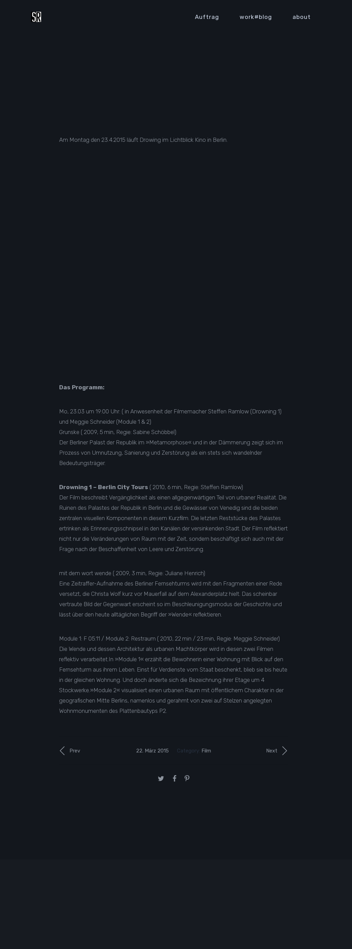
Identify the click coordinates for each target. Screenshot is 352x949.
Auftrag (207, 16)
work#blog (256, 16)
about (302, 16)
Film (206, 751)
